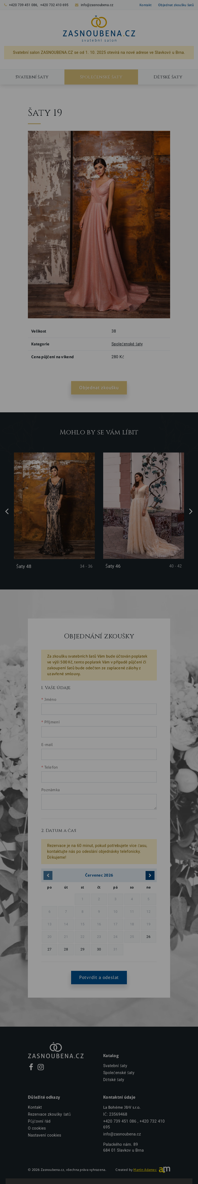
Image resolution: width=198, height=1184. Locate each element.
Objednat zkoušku (99, 387)
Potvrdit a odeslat (99, 977)
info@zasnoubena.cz (97, 5)
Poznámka (50, 790)
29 (82, 949)
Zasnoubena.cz (52, 1170)
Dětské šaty (168, 77)
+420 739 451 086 (23, 5)
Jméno (50, 699)
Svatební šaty (32, 77)
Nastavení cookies (44, 1135)
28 (66, 949)
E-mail (47, 744)
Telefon (51, 767)
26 (148, 937)
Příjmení (52, 722)
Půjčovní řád (39, 1121)
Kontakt (145, 5)
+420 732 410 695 (54, 5)
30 (99, 949)
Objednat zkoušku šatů (176, 5)
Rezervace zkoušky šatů (49, 1114)
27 (49, 949)
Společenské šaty (101, 77)
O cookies (37, 1128)
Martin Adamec (145, 1170)
